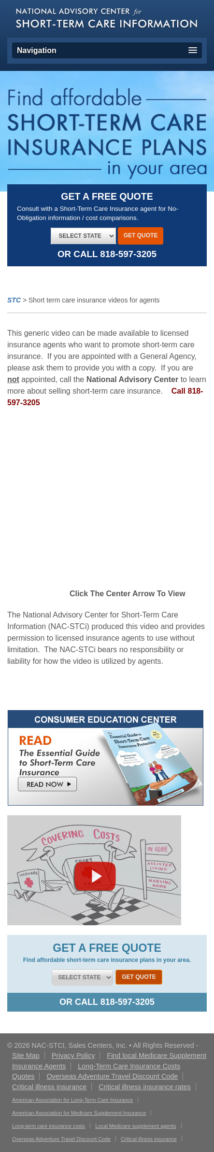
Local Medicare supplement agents (135, 1126)
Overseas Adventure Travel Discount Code (61, 1139)
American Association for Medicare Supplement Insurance (79, 1113)
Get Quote (141, 235)
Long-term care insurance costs (48, 1126)
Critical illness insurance (149, 1139)
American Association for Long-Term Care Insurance (72, 1100)
